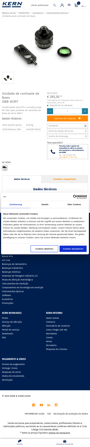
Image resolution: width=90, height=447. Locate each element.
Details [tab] (44, 204)
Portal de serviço (10, 329)
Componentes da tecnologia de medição (22, 287)
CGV (49, 413)
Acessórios (38, 13)
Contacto (50, 322)
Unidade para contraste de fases (18, 16)
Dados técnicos (22, 179)
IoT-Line (6, 260)
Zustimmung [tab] (15, 204)
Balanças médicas (11, 272)
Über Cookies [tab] (74, 204)
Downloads (7, 333)
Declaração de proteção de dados (70, 413)
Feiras (5, 318)
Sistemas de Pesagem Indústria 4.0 (20, 276)
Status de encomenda (13, 376)
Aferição (6, 326)
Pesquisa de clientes (56, 349)
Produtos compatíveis (64, 179)
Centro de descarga (67, 136)
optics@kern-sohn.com (68, 157)
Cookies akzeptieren (73, 249)
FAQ (4, 337)
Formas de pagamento (13, 364)
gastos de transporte (59, 433)
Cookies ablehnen (44, 249)
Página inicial (9, 13)
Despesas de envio (11, 372)
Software (6, 295)
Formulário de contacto (58, 326)
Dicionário (51, 345)
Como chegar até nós (56, 329)
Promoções (7, 303)
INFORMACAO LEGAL (35, 413)
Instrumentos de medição (15, 283)
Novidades (51, 333)
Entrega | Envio (10, 368)
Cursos (49, 337)
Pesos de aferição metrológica (17, 279)
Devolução (7, 380)
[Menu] (69, 5)
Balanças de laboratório (14, 264)
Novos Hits (7, 256)
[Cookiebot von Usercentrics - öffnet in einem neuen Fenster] (75, 197)
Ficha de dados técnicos (67, 131)
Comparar (67, 125)
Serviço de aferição (12, 322)
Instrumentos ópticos (57, 13)
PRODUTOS (24, 13)
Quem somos (52, 318)
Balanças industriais (12, 268)
